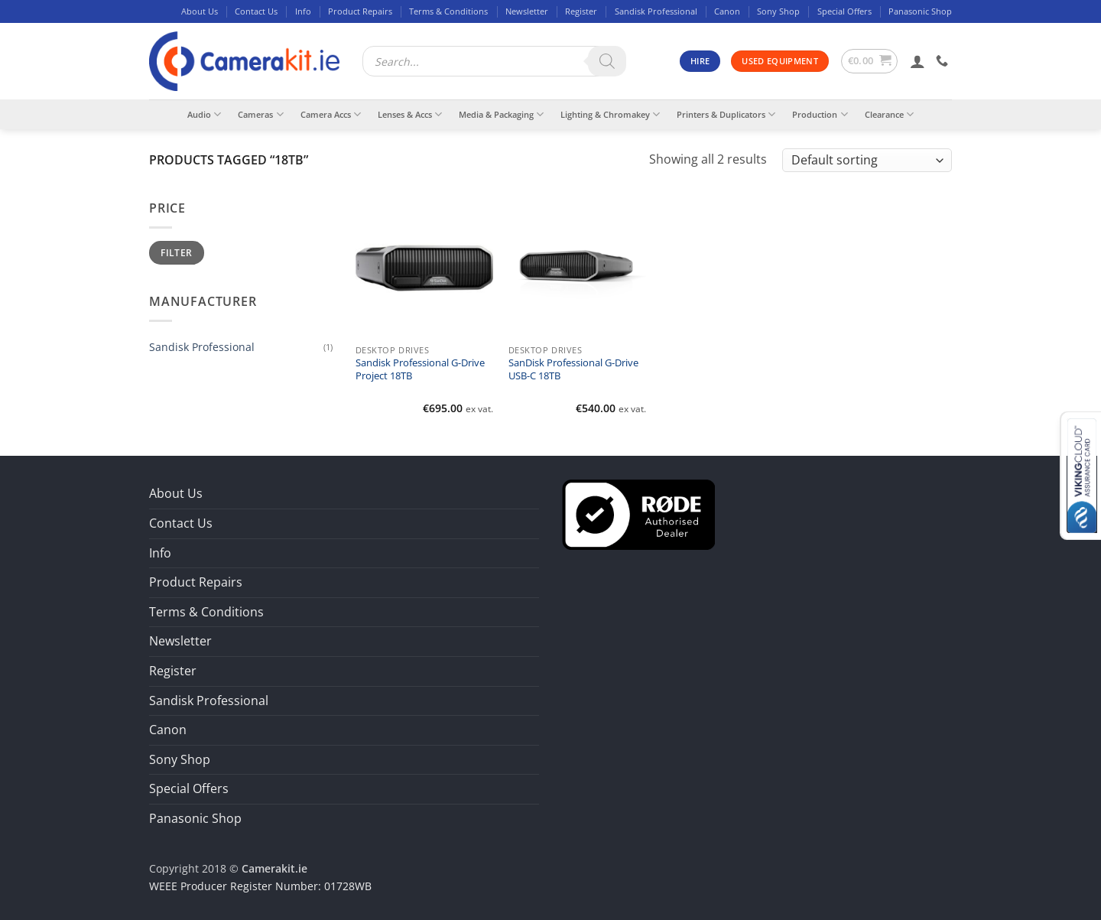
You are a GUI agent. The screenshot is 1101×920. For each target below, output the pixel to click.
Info (303, 11)
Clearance (889, 114)
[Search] (607, 61)
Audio (204, 114)
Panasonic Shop (920, 11)
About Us (199, 11)
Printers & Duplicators (726, 114)
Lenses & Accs (410, 114)
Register (581, 11)
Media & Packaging (501, 114)
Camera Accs (330, 114)
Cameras (260, 114)
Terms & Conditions (448, 11)
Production (819, 114)
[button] (869, 61)
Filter (176, 252)
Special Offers (844, 11)
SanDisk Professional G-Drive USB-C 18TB (573, 369)
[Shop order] (867, 160)
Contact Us (256, 11)
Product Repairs (360, 11)
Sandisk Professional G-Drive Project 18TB (420, 369)
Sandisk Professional (656, 11)
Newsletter (526, 11)
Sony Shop (778, 11)
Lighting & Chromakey (610, 114)
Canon (727, 11)
